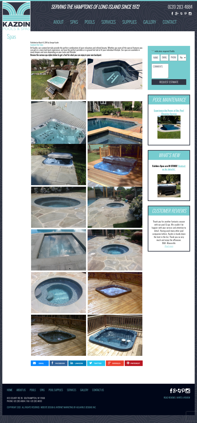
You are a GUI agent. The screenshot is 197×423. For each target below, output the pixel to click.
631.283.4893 (36, 401)
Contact (170, 22)
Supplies (129, 22)
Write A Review (183, 397)
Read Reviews (169, 397)
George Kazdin (54, 42)
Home (9, 390)
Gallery (149, 22)
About (58, 22)
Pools (90, 22)
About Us (21, 390)
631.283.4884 (19, 401)
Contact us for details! (174, 167)
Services (108, 22)
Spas (74, 22)
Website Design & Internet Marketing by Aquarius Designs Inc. (68, 407)
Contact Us (98, 390)
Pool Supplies (56, 390)
